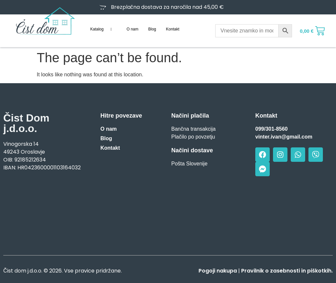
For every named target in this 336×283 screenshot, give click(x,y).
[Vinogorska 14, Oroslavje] (42, 211)
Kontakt (172, 29)
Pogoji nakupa (218, 270)
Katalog (103, 29)
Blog (152, 29)
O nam (132, 29)
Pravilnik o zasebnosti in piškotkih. (287, 270)
